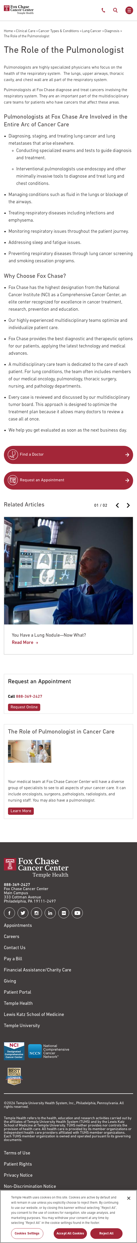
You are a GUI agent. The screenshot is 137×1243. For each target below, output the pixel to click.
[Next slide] (128, 505)
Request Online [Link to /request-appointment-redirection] (24, 707)
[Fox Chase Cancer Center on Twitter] (23, 913)
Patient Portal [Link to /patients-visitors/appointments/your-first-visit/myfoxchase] (17, 992)
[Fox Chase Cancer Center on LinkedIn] (50, 913)
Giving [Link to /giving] (10, 981)
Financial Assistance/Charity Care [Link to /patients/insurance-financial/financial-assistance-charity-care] (37, 970)
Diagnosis (111, 31)
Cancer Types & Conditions (58, 31)
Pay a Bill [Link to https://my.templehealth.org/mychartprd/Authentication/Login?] (13, 959)
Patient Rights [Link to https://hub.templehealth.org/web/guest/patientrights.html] (18, 1164)
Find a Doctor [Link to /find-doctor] (32, 455)
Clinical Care (25, 31)
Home (8, 31)
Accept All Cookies (70, 1236)
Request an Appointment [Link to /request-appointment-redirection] (42, 480)
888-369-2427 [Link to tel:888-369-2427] (29, 697)
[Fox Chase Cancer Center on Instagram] (36, 913)
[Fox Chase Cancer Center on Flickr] (63, 913)
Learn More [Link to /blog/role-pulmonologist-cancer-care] (21, 811)
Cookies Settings (27, 1236)
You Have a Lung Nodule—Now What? (49, 635)
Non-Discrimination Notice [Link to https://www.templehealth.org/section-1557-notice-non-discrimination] (30, 1186)
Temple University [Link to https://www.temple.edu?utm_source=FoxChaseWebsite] (22, 1025)
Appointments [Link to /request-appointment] (18, 925)
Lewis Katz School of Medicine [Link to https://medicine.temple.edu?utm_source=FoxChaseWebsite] (34, 1014)
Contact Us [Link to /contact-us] (15, 948)
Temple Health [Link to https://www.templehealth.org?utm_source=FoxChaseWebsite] (18, 1003)
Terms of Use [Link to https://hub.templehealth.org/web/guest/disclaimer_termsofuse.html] (17, 1153)
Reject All (106, 1236)
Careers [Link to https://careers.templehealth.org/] (11, 936)
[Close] (128, 1200)
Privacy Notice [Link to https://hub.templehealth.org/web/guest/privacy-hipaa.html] (18, 1175)
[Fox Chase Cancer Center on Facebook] (9, 913)
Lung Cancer (91, 31)
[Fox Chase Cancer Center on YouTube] (77, 913)
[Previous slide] (117, 505)
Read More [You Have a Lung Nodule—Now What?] (22, 642)
